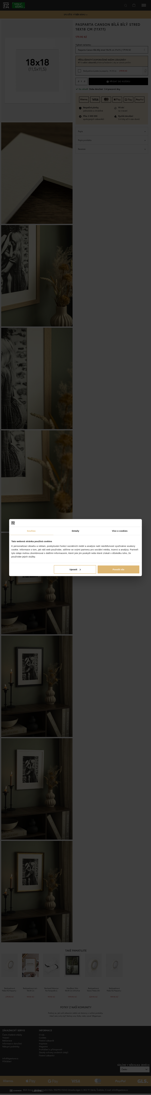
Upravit (75, 569)
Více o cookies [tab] (120, 531)
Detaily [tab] (75, 531)
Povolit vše (118, 569)
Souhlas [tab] (31, 531)
